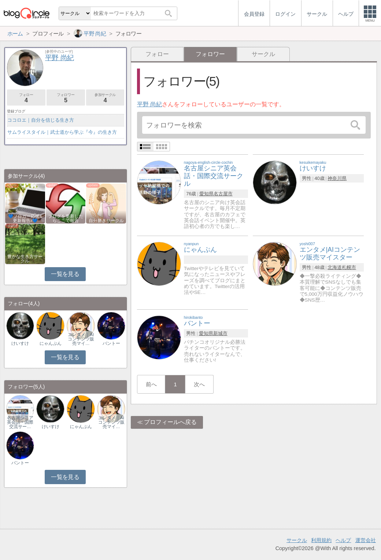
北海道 (335, 267)
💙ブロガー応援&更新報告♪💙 (25, 218)
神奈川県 (337, 178)
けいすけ (20, 343)
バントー (111, 343)
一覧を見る (65, 274)
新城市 (220, 333)
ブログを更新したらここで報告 (65, 218)
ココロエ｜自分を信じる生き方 (40, 120)
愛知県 (206, 193)
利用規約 (321, 540)
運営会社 (365, 540)
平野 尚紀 (149, 104)
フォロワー (66, 98)
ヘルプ (343, 540)
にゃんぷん (51, 343)
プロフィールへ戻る (170, 422)
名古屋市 (223, 193)
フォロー (157, 54)
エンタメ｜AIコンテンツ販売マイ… (81, 339)
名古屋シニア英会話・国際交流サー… (20, 422)
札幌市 (349, 267)
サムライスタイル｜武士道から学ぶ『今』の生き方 (62, 132)
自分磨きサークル (106, 220)
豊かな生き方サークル (24, 258)
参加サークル (105, 98)
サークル (263, 54)
